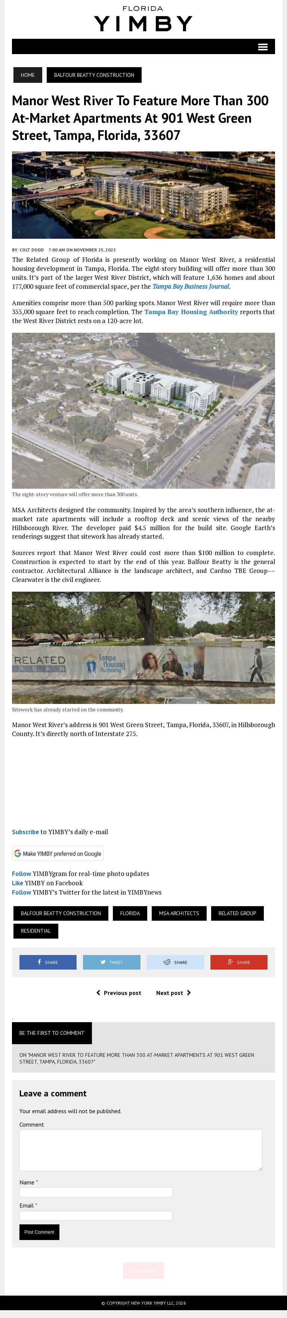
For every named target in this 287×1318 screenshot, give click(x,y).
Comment (30, 1132)
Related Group (235, 921)
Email (25, 1213)
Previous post (118, 1000)
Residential (34, 939)
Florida (128, 921)
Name (26, 1190)
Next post (173, 1000)
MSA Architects (177, 921)
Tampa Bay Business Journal (166, 290)
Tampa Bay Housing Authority (191, 316)
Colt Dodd (30, 254)
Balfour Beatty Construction (59, 921)
